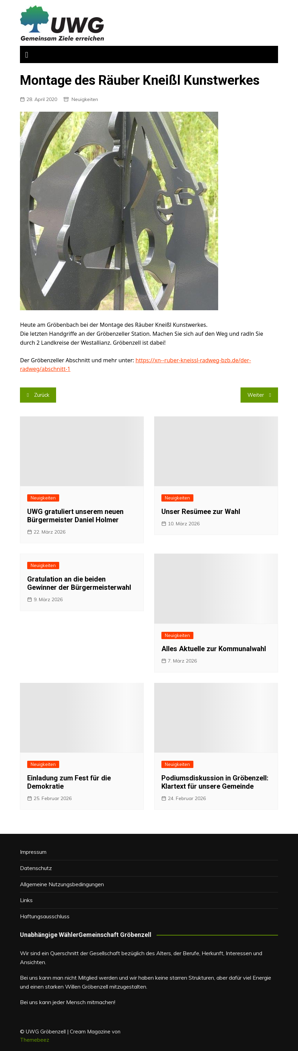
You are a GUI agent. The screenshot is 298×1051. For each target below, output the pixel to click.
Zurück (41, 395)
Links (26, 900)
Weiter (255, 395)
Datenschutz (36, 868)
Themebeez (34, 1040)
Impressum (33, 851)
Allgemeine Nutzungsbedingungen (62, 884)
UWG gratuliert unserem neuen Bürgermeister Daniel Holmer (75, 515)
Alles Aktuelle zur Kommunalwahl (213, 649)
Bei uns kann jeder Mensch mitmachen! (67, 1002)
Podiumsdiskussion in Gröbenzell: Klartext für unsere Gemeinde (214, 782)
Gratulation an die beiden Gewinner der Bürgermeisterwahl (79, 583)
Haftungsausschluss (45, 916)
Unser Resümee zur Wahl (200, 511)
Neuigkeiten (85, 99)
